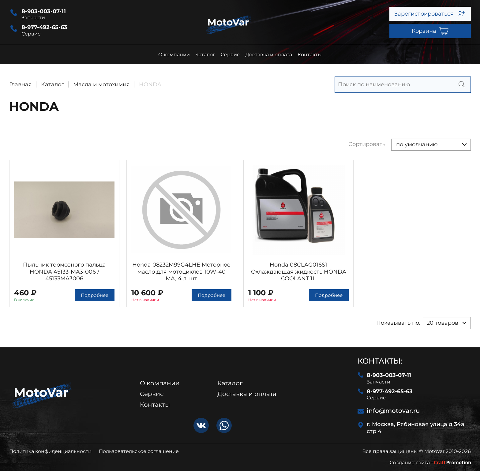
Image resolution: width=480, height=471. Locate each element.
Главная (20, 84)
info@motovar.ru (389, 410)
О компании (174, 55)
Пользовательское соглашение (139, 451)
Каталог (205, 55)
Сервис (230, 55)
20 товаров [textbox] (442, 323)
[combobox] (431, 145)
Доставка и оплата (268, 55)
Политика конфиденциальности (50, 451)
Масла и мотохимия (101, 84)
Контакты (310, 55)
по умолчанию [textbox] (417, 144)
